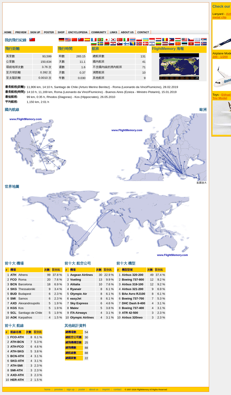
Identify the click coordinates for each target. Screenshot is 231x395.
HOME (8, 32)
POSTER (49, 32)
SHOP (61, 32)
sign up (70, 389)
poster (82, 389)
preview (58, 389)
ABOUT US (127, 32)
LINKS (113, 32)
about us (93, 389)
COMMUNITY (98, 32)
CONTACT (143, 32)
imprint (106, 389)
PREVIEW (20, 32)
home (47, 389)
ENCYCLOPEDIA (78, 32)
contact (117, 389)
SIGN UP (35, 32)
